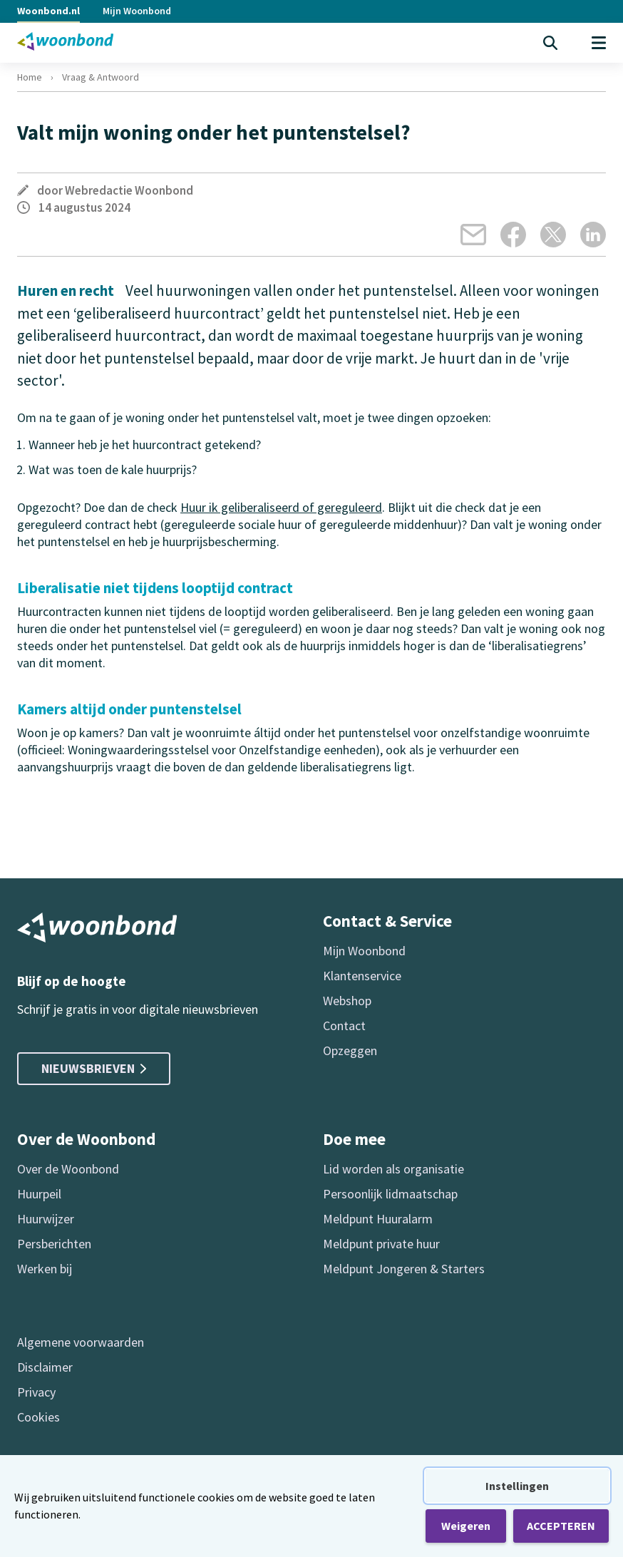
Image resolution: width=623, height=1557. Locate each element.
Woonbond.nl (48, 10)
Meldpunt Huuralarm (378, 1219)
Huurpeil (39, 1194)
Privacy (36, 1392)
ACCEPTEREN (561, 1526)
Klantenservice (362, 975)
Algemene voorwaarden (80, 1342)
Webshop (347, 1000)
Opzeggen (350, 1050)
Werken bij (44, 1268)
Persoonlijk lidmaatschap (390, 1194)
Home (29, 77)
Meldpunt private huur (381, 1243)
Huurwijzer (45, 1219)
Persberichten (54, 1243)
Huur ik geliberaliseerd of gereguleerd (281, 507)
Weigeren (465, 1526)
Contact (344, 1025)
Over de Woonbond (68, 1169)
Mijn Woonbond (137, 10)
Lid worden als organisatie (393, 1169)
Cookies (38, 1417)
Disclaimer (45, 1367)
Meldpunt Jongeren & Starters (404, 1268)
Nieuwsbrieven (93, 1068)
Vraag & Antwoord (100, 77)
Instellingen (517, 1486)
